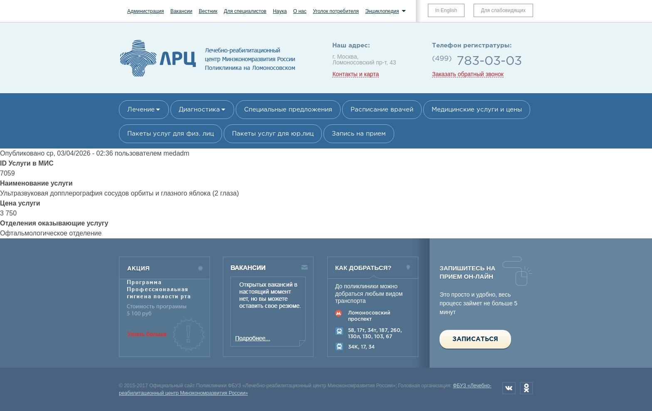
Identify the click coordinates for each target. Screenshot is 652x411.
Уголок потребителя (335, 11)
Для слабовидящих (503, 10)
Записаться (475, 339)
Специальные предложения (288, 109)
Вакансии (181, 11)
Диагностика (199, 109)
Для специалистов (245, 11)
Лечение (141, 109)
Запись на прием (359, 133)
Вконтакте (509, 388)
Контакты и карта (355, 74)
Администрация (145, 11)
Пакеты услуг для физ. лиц (170, 133)
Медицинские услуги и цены (477, 109)
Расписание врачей (382, 109)
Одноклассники (526, 388)
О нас (299, 11)
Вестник (208, 11)
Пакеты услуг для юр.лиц (273, 133)
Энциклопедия (382, 11)
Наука (279, 11)
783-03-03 (489, 61)
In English (446, 10)
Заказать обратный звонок (468, 74)
